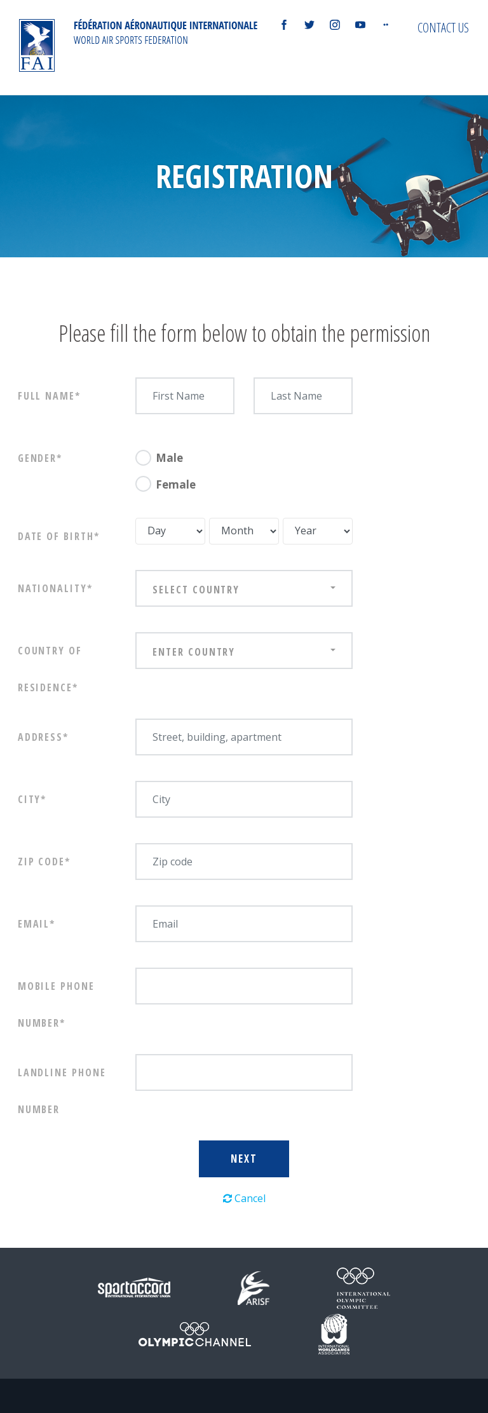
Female (176, 484)
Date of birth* (59, 536)
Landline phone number (62, 1090)
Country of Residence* (50, 669)
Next (244, 1158)
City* (32, 799)
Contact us (443, 27)
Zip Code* (44, 862)
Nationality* (55, 588)
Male (169, 457)
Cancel (244, 1198)
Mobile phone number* (56, 1004)
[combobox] (243, 588)
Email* (37, 924)
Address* (43, 737)
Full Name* (49, 396)
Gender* (40, 458)
